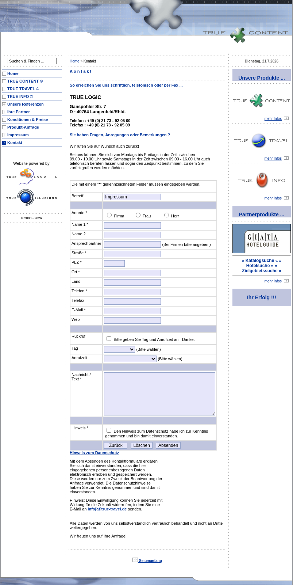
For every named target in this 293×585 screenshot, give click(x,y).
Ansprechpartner (86, 243)
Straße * (79, 253)
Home (13, 73)
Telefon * (79, 291)
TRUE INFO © (20, 96)
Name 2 (79, 234)
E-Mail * (79, 310)
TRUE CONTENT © (25, 81)
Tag (75, 348)
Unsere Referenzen (25, 104)
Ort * (76, 272)
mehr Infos (277, 119)
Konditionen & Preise (27, 119)
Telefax (78, 300)
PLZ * (77, 262)
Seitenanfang (147, 561)
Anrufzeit (79, 358)
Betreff (77, 196)
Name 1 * (80, 224)
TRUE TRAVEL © (23, 89)
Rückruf (78, 336)
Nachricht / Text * (81, 376)
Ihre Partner (18, 112)
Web (76, 319)
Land (76, 281)
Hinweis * (80, 428)
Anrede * (79, 212)
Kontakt (14, 142)
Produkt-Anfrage (23, 127)
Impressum (18, 135)
